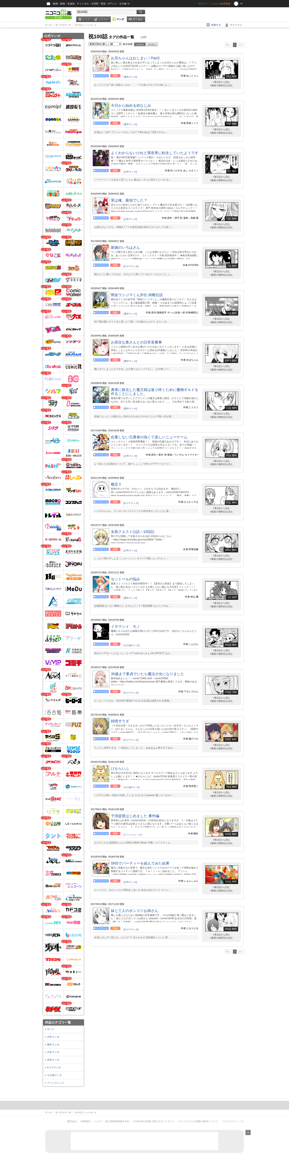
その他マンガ (54, 1075)
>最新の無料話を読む (221, 85)
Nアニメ (112, 3)
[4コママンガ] (131, 266)
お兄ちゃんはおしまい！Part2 (135, 58)
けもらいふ (120, 768)
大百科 (94, 3)
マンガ (120, 19)
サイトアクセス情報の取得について (198, 1121)
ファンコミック (55, 1082)
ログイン (203, 3)
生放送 (71, 3)
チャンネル (83, 3)
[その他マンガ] (132, 645)
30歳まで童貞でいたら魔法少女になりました (147, 674)
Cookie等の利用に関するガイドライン (154, 1121)
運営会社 (72, 1121)
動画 (55, 3)
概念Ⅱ (116, 484)
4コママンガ (54, 1067)
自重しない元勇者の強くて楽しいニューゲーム (149, 437)
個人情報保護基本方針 (117, 1121)
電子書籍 (137, 19)
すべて (50, 1029)
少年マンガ (53, 1036)
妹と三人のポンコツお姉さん (134, 911)
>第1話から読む (221, 82)
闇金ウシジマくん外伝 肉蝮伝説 (137, 295)
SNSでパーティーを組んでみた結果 (140, 863)
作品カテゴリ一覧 (58, 1022)
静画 (62, 3)
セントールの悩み (125, 579)
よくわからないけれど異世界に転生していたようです (154, 153)
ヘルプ (97, 1121)
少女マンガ (53, 1052)
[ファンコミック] (133, 834)
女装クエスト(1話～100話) (132, 532)
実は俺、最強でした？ (129, 200)
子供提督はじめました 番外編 (135, 816)
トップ (85, 19)
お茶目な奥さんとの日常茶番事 (136, 342)
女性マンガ (53, 1059)
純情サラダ (120, 721)
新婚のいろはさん (125, 248)
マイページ (236, 24)
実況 (103, 3)
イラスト (103, 19)
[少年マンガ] (130, 171)
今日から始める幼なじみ (131, 106)
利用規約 (85, 1121)
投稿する (216, 24)
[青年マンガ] (130, 77)
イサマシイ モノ (125, 626)
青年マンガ (53, 1044)
